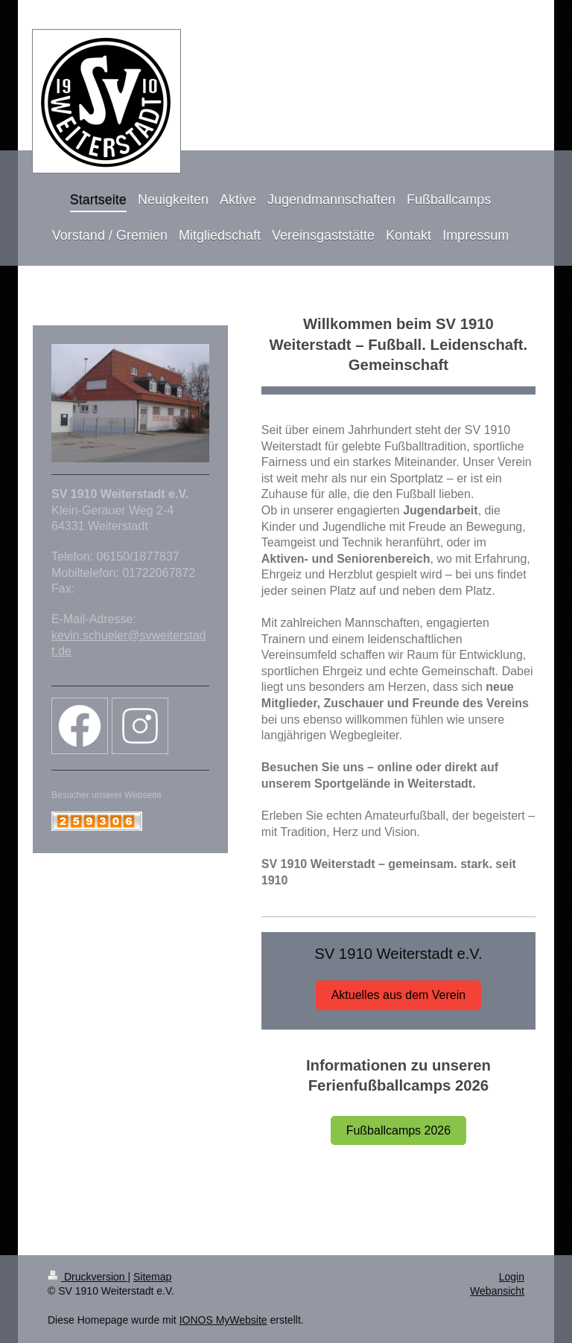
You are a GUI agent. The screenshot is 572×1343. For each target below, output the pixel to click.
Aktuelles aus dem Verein (398, 995)
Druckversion (87, 1277)
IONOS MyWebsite (223, 1320)
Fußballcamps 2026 (398, 1130)
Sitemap (152, 1277)
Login (511, 1277)
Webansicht (497, 1291)
